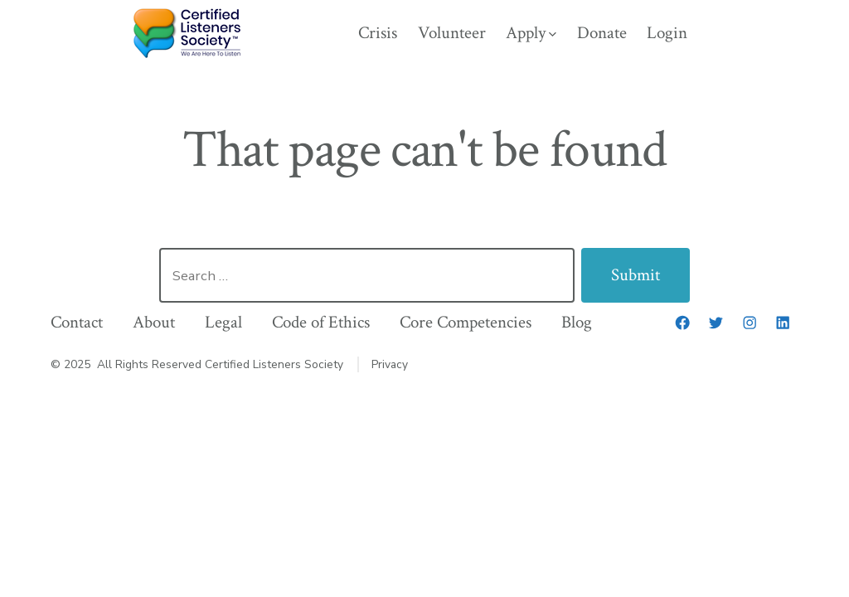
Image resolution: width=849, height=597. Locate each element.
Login (667, 33)
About (154, 322)
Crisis (377, 33)
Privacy (389, 364)
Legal (223, 322)
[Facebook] (682, 322)
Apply (531, 33)
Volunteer (452, 33)
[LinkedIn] (783, 322)
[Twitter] (715, 322)
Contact (77, 322)
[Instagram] (749, 322)
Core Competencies (465, 322)
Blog (576, 322)
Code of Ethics (321, 322)
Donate (602, 33)
